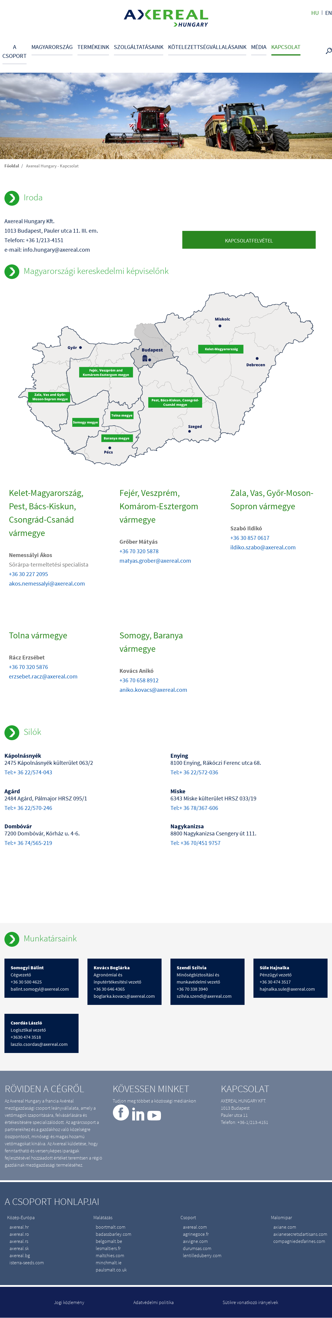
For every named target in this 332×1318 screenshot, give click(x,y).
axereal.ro (19, 1234)
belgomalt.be (109, 1241)
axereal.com (195, 1227)
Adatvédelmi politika (153, 1302)
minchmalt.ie (109, 1262)
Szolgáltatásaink (138, 46)
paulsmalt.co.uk (111, 1270)
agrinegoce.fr (196, 1234)
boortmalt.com (110, 1227)
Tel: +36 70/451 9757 (195, 842)
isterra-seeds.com (26, 1262)
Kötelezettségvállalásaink (207, 46)
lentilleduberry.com (202, 1255)
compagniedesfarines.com (299, 1241)
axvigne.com (195, 1241)
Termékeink (93, 46)
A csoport (14, 51)
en (328, 12)
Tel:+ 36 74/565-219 (28, 842)
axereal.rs (18, 1241)
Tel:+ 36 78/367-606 (194, 807)
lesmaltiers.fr (108, 1248)
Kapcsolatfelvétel (249, 240)
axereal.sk (19, 1248)
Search (330, 51)
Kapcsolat (286, 46)
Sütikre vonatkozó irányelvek (250, 1302)
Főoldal (11, 166)
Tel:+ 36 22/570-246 (28, 807)
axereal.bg (19, 1255)
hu (315, 12)
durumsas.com (197, 1248)
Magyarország (52, 46)
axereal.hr (19, 1227)
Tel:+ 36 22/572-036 (194, 772)
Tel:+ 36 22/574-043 (28, 772)
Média (258, 46)
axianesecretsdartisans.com (300, 1234)
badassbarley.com (113, 1234)
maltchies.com (110, 1255)
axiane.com (284, 1227)
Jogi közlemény (69, 1302)
